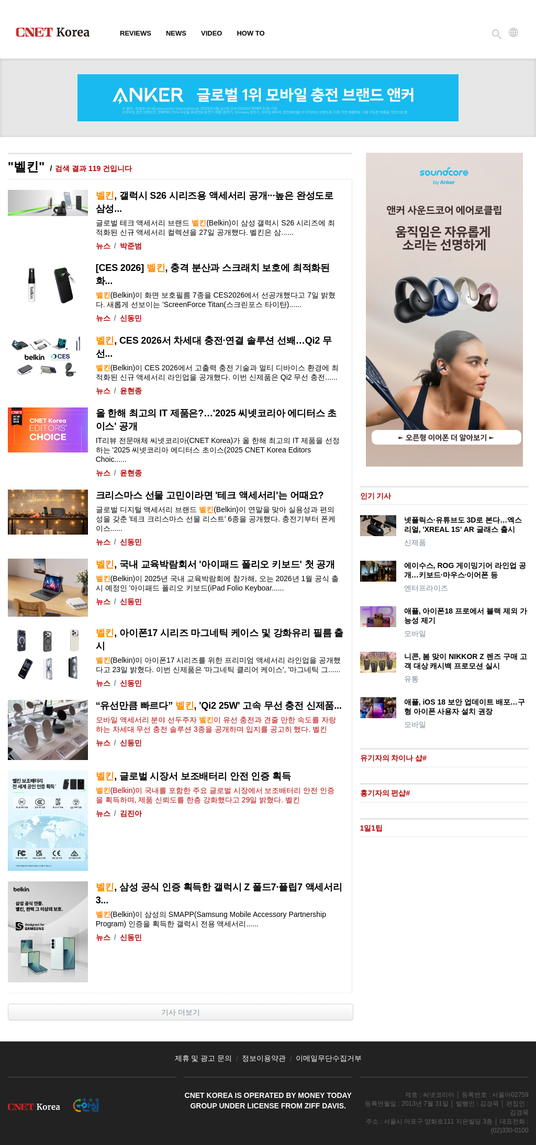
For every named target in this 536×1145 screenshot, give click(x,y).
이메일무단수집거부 (329, 1058)
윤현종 (131, 391)
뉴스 (103, 246)
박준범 (131, 246)
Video (211, 33)
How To (250, 33)
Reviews (135, 33)
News (176, 33)
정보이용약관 (264, 1058)
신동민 (131, 318)
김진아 (131, 813)
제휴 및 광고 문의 (203, 1058)
